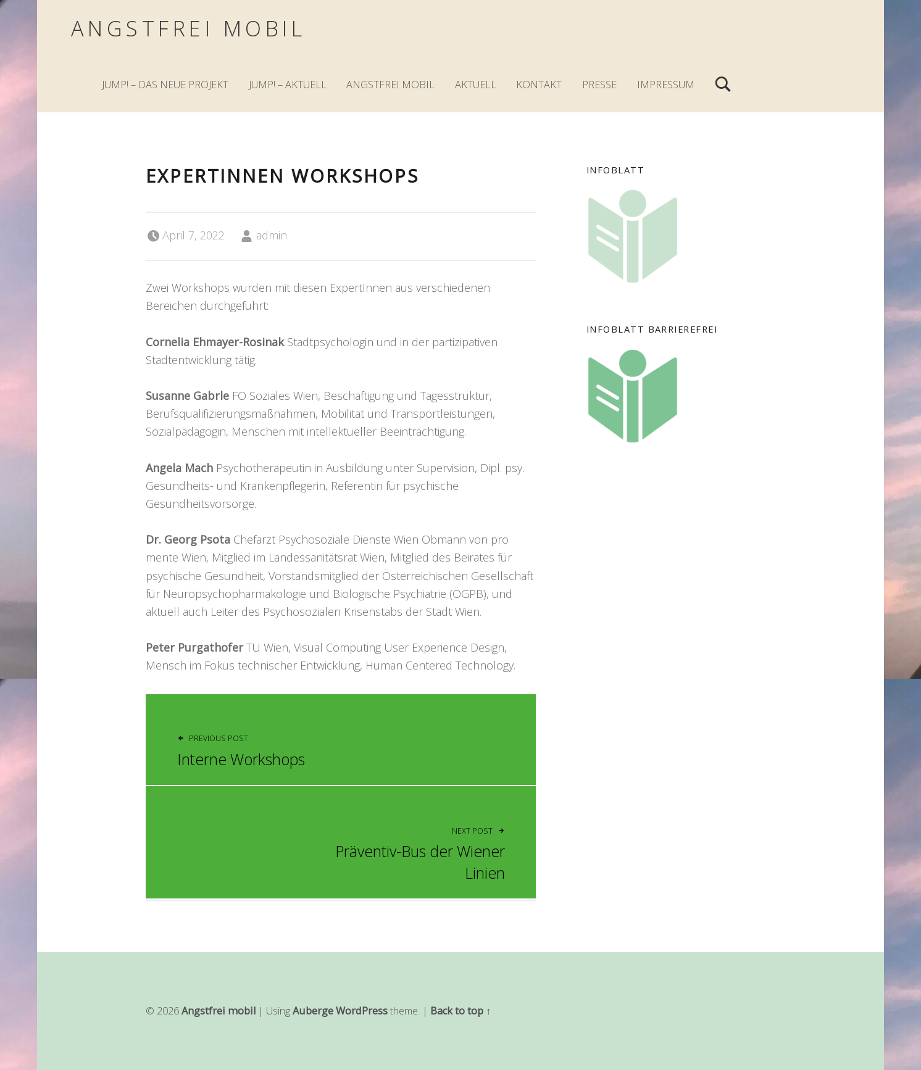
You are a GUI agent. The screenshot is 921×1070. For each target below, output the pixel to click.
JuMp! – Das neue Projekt (165, 84)
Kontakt (539, 84)
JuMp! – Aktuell (288, 84)
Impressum (665, 84)
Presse (599, 84)
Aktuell (475, 84)
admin (271, 235)
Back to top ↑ (460, 1011)
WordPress (362, 1011)
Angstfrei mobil (188, 28)
